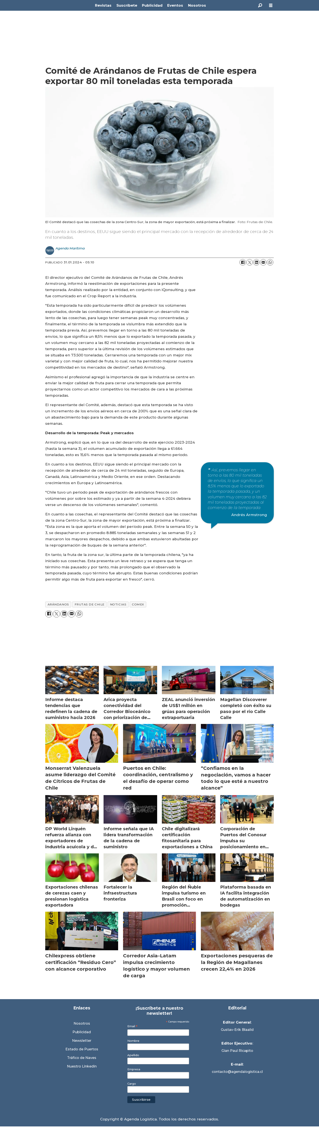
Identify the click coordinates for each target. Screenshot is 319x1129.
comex (138, 604)
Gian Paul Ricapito (237, 1051)
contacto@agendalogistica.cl (237, 1072)
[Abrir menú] (271, 5)
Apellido (133, 1055)
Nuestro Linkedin (82, 1066)
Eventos (175, 5)
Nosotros (197, 5)
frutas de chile (89, 604)
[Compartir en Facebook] (242, 262)
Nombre (133, 1040)
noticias (118, 604)
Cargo (131, 1083)
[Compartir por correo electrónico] (263, 262)
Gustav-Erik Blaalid (237, 1030)
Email (132, 1026)
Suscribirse (141, 1099)
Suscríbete (126, 5)
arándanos (58, 604)
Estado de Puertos (81, 1049)
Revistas (103, 5)
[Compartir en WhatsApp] (270, 262)
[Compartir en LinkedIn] (256, 262)
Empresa (133, 1069)
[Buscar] (260, 5)
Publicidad (152, 5)
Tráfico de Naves (81, 1058)
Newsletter (81, 1041)
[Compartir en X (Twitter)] (249, 262)
